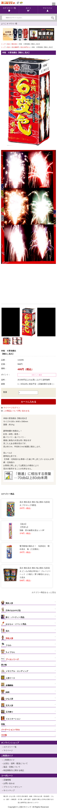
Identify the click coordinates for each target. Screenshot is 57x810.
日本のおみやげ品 (11, 610)
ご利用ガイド (9, 760)
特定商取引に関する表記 (13, 770)
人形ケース (8, 677)
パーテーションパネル (10, 730)
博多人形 (7, 602)
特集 (3, 724)
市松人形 (7, 637)
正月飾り (7, 711)
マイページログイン (10, 408)
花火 (8, 44)
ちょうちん (8, 651)
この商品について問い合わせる (15, 411)
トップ (3, 44)
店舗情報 (7, 780)
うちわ (6, 644)
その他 (4, 735)
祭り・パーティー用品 (12, 616)
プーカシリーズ (10, 658)
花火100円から (25, 47)
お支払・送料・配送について (15, 763)
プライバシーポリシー (12, 787)
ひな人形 (7, 698)
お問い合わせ (9, 783)
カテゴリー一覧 (10, 747)
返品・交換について (11, 767)
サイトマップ (9, 790)
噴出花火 (14, 44)
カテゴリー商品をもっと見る (44, 592)
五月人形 (7, 705)
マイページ (8, 750)
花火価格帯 (15, 47)
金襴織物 (7, 684)
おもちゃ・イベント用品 (13, 623)
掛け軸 (4, 665)
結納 (5, 691)
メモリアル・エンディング (14, 670)
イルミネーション (11, 718)
